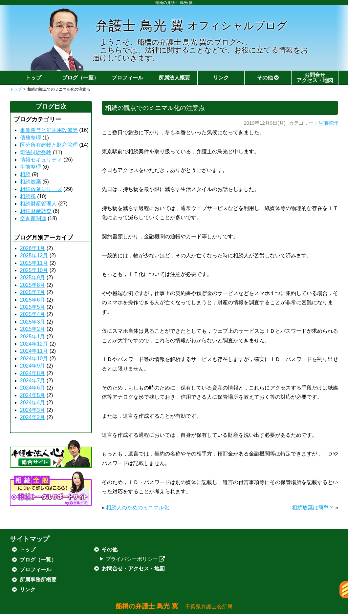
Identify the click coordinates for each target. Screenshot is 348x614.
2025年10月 (34, 270)
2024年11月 (34, 351)
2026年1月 (32, 248)
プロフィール (127, 77)
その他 (268, 77)
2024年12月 (34, 344)
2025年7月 (32, 292)
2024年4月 (32, 402)
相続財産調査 (36, 211)
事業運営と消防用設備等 (49, 130)
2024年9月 (32, 366)
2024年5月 (32, 395)
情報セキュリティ (41, 159)
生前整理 (328, 123)
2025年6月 (32, 300)
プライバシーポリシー (135, 559)
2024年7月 (32, 380)
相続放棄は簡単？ (313, 507)
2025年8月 (32, 285)
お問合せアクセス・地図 (314, 77)
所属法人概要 (174, 77)
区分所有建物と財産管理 (49, 145)
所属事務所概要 (38, 579)
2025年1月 (32, 336)
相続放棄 (30, 181)
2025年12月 (34, 255)
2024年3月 (32, 410)
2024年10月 (34, 358)
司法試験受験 (36, 152)
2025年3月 (32, 322)
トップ (33, 77)
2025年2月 (32, 329)
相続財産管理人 (38, 203)
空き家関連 (33, 218)
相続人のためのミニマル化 (137, 507)
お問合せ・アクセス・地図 (133, 568)
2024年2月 (32, 417)
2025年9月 (32, 277)
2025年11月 (34, 263)
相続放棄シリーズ (41, 189)
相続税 (28, 196)
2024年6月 (32, 388)
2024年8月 (32, 373)
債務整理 (30, 137)
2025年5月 (32, 307)
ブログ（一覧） (80, 77)
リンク (221, 77)
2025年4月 (32, 314)
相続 (25, 174)
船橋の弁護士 (174, 606)
